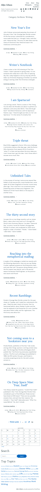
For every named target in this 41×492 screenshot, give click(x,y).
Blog (37, 3)
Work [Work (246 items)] (33, 481)
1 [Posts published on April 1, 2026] (18, 433)
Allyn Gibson (6, 5)
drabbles (9, 370)
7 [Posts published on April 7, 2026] (13, 436)
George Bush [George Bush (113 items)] (24, 471)
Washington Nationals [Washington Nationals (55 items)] (14, 481)
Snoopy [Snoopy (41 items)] (9, 479)
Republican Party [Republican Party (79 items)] (26, 476)
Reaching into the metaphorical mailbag (20, 255)
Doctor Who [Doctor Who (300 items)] (24, 469)
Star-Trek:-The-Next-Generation (18, 202)
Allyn (8, 52)
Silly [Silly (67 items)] (7, 479)
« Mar (2, 446)
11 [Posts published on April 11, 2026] (35, 436)
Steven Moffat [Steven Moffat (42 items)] (25, 479)
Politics (10, 322)
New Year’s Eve (20, 27)
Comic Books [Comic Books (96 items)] (5, 468)
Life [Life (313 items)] (21, 474)
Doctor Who (27, 163)
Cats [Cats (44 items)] (23, 466)
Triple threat (20, 140)
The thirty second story (20, 214)
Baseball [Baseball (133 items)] (16, 466)
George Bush (10, 324)
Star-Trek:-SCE (30, 126)
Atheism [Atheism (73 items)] (7, 466)
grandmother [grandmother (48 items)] (30, 471)
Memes (8, 241)
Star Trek (27, 52)
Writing (32, 52)
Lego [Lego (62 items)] (18, 474)
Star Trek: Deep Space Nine (23, 241)
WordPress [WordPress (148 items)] (27, 481)
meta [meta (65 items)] (2, 476)
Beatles (25, 123)
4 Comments (24, 54)
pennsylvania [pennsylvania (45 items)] (10, 476)
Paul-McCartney (9, 126)
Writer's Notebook (20, 65)
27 (26, 422)
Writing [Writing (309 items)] (4, 484)
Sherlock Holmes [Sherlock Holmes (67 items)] (35, 476)
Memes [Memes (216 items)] (35, 474)
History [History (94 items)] (7, 474)
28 (29, 422)
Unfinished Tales (20, 175)
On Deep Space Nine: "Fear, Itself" (20, 384)
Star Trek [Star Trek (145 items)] (14, 479)
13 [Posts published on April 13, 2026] (7, 438)
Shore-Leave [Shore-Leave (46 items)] (3, 479)
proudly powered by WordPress (32, 489)
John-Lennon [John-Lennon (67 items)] (13, 474)
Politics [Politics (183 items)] (15, 476)
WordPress (36, 6)
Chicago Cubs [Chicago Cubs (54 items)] (27, 466)
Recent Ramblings (20, 295)
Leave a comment (21, 130)
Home (27, 3)
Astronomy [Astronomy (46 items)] (3, 466)
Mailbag (9, 283)
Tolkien (19, 322)
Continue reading (11, 49)
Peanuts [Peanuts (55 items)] (5, 476)
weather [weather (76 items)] (21, 481)
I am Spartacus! (20, 100)
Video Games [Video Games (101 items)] (5, 481)
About (32, 3)
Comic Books (9, 165)
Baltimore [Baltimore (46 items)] (11, 466)
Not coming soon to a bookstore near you (20, 340)
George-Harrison (13, 124)
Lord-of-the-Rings (24, 324)
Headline (20, 124)
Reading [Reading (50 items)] (20, 476)
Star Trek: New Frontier (17, 326)
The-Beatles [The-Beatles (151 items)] (32, 479)
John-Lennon (26, 124)
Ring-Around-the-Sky (14, 89)
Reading (23, 410)
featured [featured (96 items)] (16, 471)
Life (31, 124)
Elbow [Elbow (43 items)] (7, 471)
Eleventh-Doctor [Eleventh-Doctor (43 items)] (11, 471)
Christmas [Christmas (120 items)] (34, 466)
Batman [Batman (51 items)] (20, 466)
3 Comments (30, 89)
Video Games (25, 322)
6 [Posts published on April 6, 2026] (7, 436)
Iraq (16, 324)
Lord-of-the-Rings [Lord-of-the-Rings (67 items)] (27, 474)
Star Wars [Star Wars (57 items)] (20, 479)
